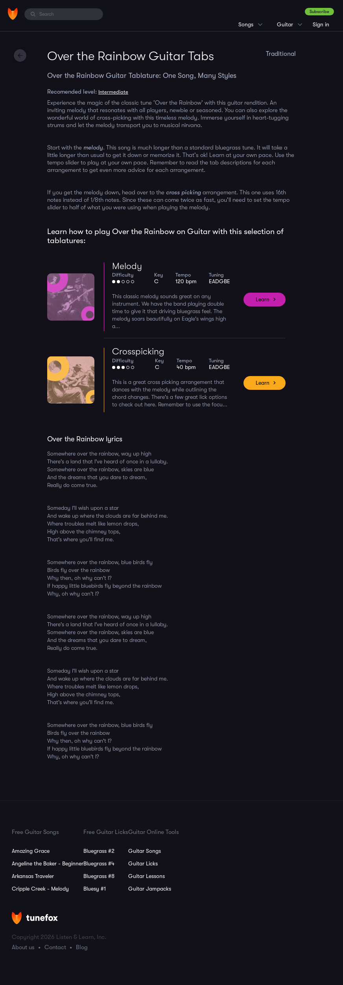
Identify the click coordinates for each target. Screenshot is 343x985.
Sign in (321, 24)
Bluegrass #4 (98, 863)
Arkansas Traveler (33, 876)
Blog (82, 947)
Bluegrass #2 (98, 851)
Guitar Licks (143, 863)
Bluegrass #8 (98, 876)
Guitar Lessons (146, 876)
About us (23, 947)
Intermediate (113, 92)
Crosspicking (138, 351)
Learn (262, 299)
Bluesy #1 (94, 888)
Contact (55, 947)
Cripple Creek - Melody (40, 888)
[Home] (13, 14)
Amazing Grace (31, 851)
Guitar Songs (144, 851)
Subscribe (319, 11)
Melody (127, 266)
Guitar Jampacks (149, 888)
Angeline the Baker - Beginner (47, 863)
